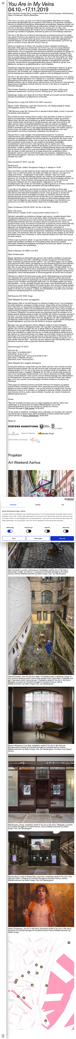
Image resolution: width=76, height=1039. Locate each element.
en (3, 1037)
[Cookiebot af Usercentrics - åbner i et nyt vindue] (66, 499)
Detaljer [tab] (38, 505)
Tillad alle (62, 538)
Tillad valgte (38, 538)
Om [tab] (63, 505)
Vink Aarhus (29, 408)
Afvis (13, 538)
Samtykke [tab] (13, 505)
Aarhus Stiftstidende (31, 416)
